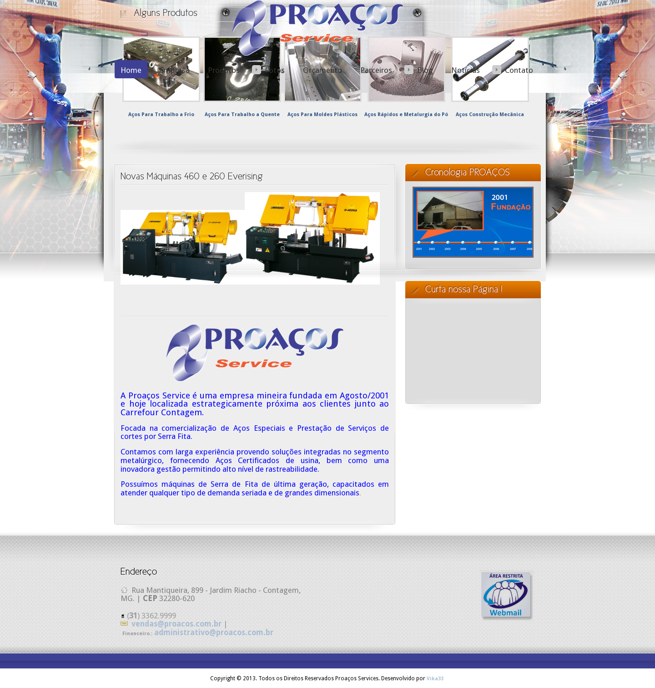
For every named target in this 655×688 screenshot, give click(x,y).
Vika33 (435, 679)
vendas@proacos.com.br (176, 623)
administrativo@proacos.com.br (213, 632)
